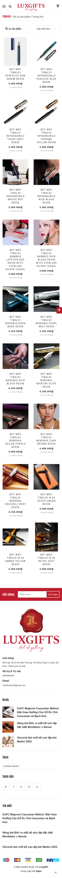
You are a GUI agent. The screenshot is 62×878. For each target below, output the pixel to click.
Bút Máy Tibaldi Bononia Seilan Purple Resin (15, 440)
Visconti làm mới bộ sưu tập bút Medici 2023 (36, 739)
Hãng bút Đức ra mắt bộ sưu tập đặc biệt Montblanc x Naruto (37, 725)
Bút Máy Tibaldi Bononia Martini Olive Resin (46, 380)
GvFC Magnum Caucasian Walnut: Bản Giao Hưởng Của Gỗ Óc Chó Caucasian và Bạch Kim (38, 712)
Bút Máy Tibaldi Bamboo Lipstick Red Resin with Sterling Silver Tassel (15, 260)
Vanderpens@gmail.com (13, 685)
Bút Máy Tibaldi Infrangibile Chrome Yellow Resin (46, 136)
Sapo (39, 871)
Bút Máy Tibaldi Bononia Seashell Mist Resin (15, 501)
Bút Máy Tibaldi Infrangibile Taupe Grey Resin (15, 136)
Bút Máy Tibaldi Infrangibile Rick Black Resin (46, 196)
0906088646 (8, 675)
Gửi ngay (52, 594)
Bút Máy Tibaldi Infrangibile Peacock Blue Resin (46, 75)
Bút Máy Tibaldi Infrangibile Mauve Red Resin (15, 196)
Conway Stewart (11, 766)
